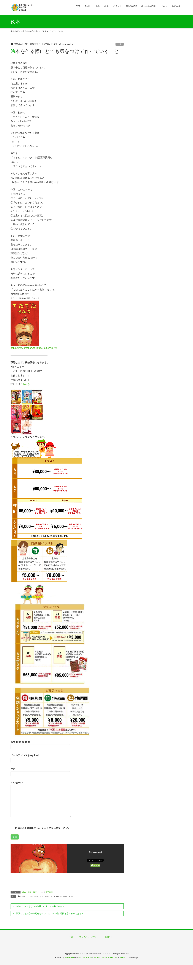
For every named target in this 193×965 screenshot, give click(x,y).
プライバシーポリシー (89, 937)
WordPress (69, 957)
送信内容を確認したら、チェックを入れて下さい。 (40, 828)
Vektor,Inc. (124, 957)
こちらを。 (26, 384)
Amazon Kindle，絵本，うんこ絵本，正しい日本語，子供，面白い (47, 896)
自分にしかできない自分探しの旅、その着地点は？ (40, 906)
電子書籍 (49, 892)
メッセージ (41, 799)
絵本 (119, 44)
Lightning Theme (85, 957)
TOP (71, 937)
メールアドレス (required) (40, 758)
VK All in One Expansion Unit (105, 957)
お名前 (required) (40, 744)
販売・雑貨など (34, 892)
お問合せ (109, 937)
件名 (40, 772)
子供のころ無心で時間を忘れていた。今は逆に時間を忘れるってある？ (49, 913)
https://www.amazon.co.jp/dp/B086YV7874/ (34, 348)
